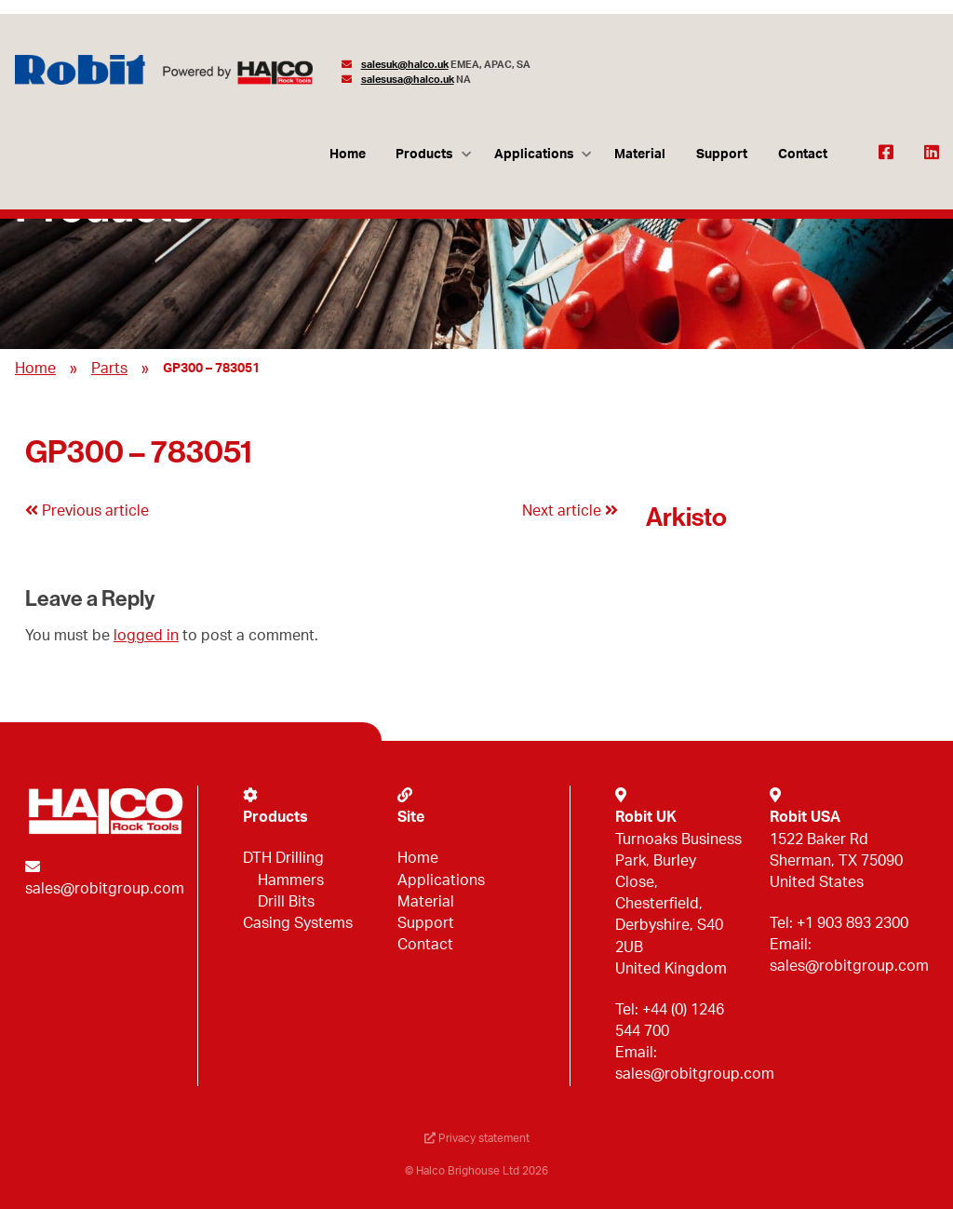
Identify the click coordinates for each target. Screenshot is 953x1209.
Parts (109, 368)
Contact (802, 154)
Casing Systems (298, 923)
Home (347, 154)
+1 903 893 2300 (852, 923)
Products (424, 154)
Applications (534, 154)
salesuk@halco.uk (405, 65)
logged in (146, 635)
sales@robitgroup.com (104, 888)
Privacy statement (477, 1138)
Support (721, 154)
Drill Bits (286, 901)
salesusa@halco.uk (407, 79)
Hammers (291, 880)
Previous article (87, 511)
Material (639, 154)
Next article (570, 511)
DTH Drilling (283, 858)
